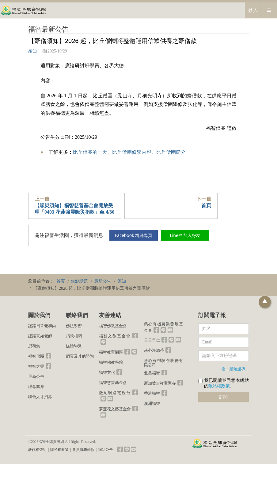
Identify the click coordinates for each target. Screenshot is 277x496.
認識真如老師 (40, 336)
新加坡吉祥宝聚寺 (160, 383)
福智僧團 (36, 356)
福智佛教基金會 (113, 326)
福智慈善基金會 (113, 382)
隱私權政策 (219, 386)
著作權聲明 (37, 450)
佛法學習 (74, 326)
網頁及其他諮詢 (80, 356)
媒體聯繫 (74, 346)
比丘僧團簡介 (171, 152)
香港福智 (152, 393)
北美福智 (152, 373)
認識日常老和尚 (42, 326)
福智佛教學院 (111, 362)
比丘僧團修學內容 (131, 152)
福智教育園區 (111, 352)
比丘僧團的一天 (90, 152)
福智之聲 (36, 366)
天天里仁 (152, 340)
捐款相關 (74, 336)
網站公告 (105, 450)
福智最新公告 (48, 29)
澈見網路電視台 (115, 392)
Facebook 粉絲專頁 (133, 235)
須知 (32, 51)
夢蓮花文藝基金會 (115, 409)
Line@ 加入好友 (185, 235)
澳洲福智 (152, 403)
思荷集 (34, 346)
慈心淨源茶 (154, 350)
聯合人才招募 (40, 396)
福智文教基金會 (115, 336)
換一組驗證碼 (233, 369)
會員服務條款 (83, 450)
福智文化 (107, 372)
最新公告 (36, 376)
